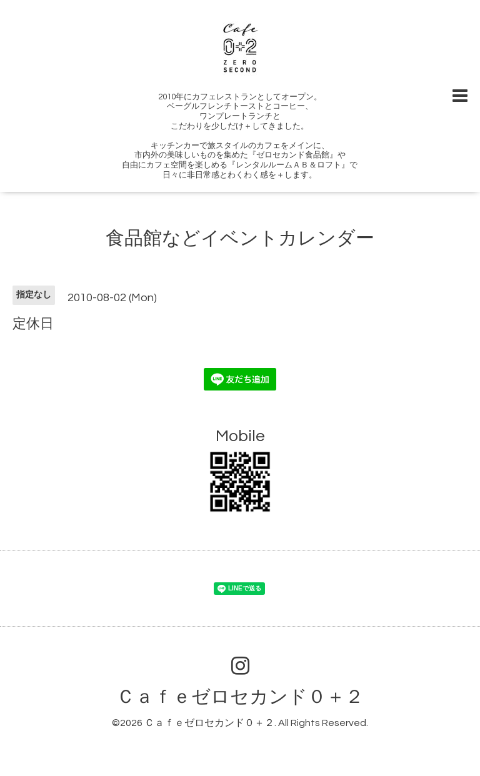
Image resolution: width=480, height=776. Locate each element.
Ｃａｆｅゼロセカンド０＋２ (240, 697)
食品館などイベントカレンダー (240, 238)
